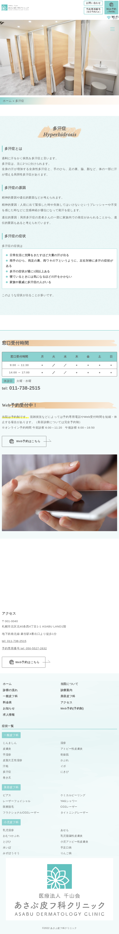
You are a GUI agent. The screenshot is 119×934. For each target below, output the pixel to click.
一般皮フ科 (10, 696)
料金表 (7, 702)
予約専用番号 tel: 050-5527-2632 (24, 648)
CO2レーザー (69, 806)
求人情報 (9, 714)
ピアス (7, 795)
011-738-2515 (21, 388)
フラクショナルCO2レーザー (21, 812)
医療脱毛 (8, 806)
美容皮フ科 (68, 696)
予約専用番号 (93, 10)
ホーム (7, 100)
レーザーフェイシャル (17, 801)
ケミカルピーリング (73, 795)
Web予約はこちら (24, 441)
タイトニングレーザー (74, 812)
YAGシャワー (69, 801)
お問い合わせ (93, 3)
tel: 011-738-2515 (14, 641)
